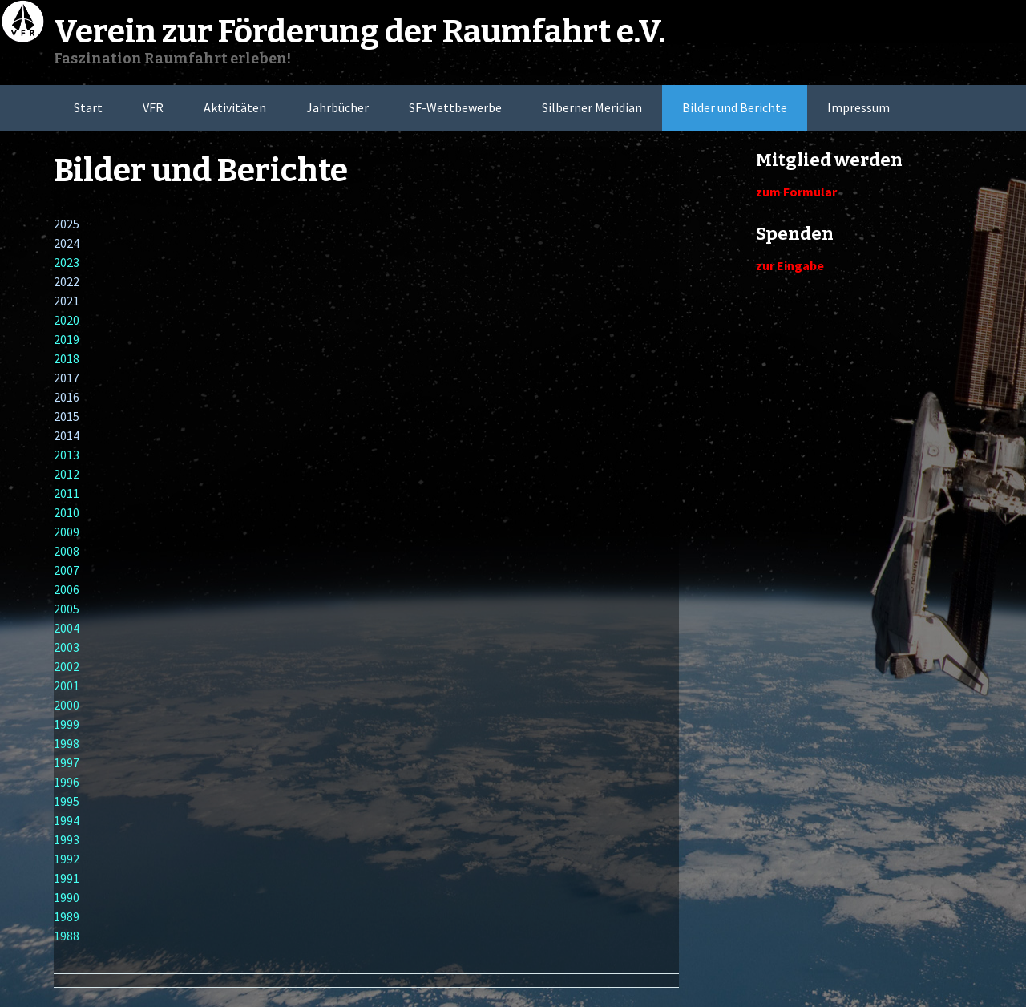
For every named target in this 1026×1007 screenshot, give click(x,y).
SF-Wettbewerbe (455, 107)
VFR (153, 107)
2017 (66, 378)
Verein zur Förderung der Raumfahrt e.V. (359, 32)
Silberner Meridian (592, 107)
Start (88, 107)
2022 (66, 281)
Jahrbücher (337, 107)
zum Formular (796, 192)
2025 (66, 224)
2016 (66, 397)
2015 (66, 416)
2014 (66, 435)
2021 (66, 301)
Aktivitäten (235, 107)
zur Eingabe (790, 265)
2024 (66, 243)
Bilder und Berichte (734, 107)
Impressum (858, 107)
